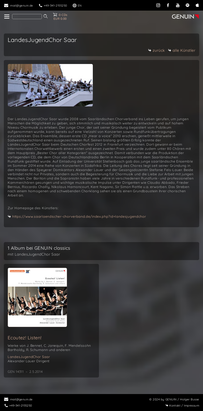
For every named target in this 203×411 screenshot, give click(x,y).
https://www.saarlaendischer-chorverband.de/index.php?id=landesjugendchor (79, 216)
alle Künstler (182, 50)
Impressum (182, 405)
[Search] (27, 16)
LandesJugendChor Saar (29, 357)
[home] (6, 17)
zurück (156, 50)
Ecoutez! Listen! (24, 338)
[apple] (197, 4)
